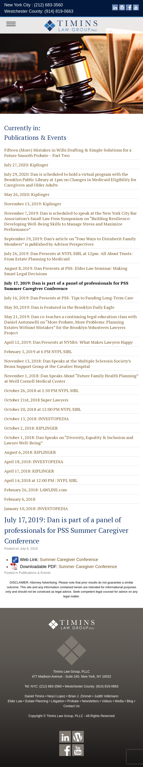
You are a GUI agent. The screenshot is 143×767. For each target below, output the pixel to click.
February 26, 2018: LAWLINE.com (35, 489)
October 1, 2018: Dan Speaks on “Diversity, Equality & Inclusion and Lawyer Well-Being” (68, 440)
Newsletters (90, 701)
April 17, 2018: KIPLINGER (29, 471)
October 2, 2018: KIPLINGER (31, 428)
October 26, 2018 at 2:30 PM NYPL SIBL (41, 390)
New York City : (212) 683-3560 (33, 5)
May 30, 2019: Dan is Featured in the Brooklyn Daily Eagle (59, 307)
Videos (107, 701)
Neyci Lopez (56, 696)
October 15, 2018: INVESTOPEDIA (36, 418)
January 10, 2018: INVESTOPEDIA (36, 508)
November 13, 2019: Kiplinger (32, 203)
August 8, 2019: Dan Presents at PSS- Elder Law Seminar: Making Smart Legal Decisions (65, 270)
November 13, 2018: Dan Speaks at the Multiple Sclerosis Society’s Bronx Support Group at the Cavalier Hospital (67, 363)
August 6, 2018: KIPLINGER (30, 452)
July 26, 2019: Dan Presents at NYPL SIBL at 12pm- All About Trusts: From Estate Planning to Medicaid (68, 256)
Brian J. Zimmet (79, 696)
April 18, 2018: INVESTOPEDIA (33, 461)
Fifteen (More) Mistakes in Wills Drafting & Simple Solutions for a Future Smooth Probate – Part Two (67, 152)
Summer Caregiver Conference (69, 559)
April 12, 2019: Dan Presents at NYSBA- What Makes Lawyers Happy (68, 342)
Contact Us (71, 706)
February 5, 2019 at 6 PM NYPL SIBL (38, 351)
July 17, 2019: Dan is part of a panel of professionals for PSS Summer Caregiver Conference (66, 285)
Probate (73, 701)
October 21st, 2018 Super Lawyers (36, 400)
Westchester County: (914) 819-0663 (38, 11)
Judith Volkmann (106, 696)
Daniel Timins (34, 696)
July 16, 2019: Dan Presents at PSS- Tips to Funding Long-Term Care (68, 298)
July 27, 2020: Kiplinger (26, 165)
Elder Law (15, 701)
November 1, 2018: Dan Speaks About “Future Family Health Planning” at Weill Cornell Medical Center (71, 378)
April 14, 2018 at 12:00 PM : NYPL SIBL (40, 480)
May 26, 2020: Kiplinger (26, 194)
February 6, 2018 (19, 499)
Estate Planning (36, 701)
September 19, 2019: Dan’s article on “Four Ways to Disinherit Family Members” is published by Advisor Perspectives (70, 241)
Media (119, 701)
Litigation (57, 701)
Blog (130, 701)
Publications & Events (35, 573)
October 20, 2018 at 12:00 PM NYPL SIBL (42, 409)
